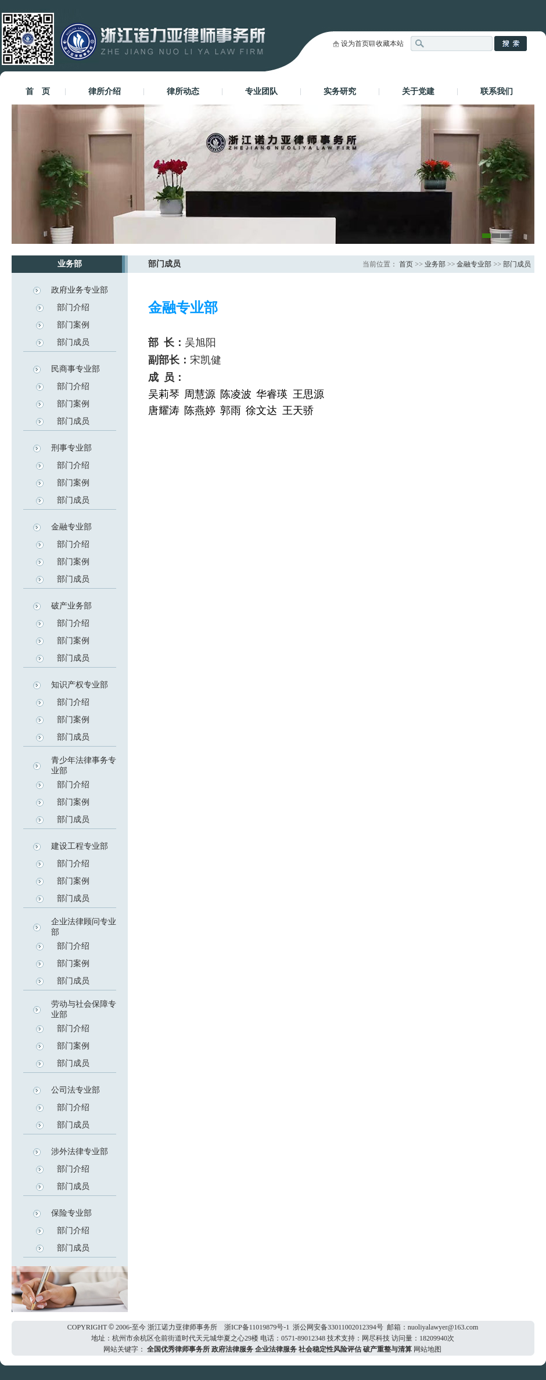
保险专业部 (71, 1213)
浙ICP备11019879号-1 (256, 1327)
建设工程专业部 (79, 846)
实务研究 (340, 91)
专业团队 (261, 91)
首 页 (38, 91)
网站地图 (427, 1349)
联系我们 (496, 91)
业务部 (435, 264)
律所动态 (183, 91)
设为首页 (355, 43)
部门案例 (73, 324)
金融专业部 (71, 527)
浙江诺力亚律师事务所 (182, 1327)
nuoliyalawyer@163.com (443, 1327)
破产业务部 (71, 605)
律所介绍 (104, 91)
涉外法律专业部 (79, 1151)
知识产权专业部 (79, 684)
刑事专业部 (71, 448)
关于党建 (418, 91)
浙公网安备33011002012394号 (338, 1327)
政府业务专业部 (79, 290)
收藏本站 (390, 43)
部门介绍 (73, 307)
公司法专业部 (75, 1090)
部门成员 (73, 342)
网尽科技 (376, 1338)
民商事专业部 (75, 369)
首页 (406, 264)
